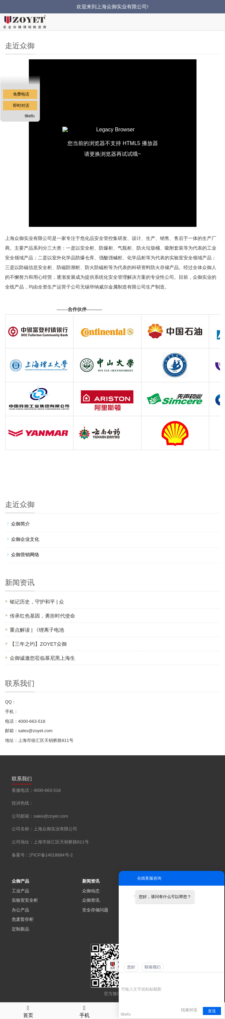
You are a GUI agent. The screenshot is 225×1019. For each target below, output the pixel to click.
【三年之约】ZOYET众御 (38, 644)
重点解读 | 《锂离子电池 (37, 630)
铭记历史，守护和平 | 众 (37, 601)
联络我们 (153, 967)
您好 (131, 967)
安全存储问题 (95, 909)
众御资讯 (91, 900)
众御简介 (20, 523)
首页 (28, 1010)
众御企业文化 (25, 539)
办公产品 (20, 909)
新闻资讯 (91, 881)
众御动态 (91, 890)
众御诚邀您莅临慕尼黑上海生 (42, 658)
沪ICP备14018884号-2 (51, 854)
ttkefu (30, 116)
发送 (212, 1011)
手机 (84, 1010)
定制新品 (20, 929)
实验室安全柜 (25, 900)
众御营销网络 (25, 554)
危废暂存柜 (23, 919)
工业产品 (20, 890)
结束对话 (189, 1010)
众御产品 (20, 881)
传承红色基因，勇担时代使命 (42, 616)
